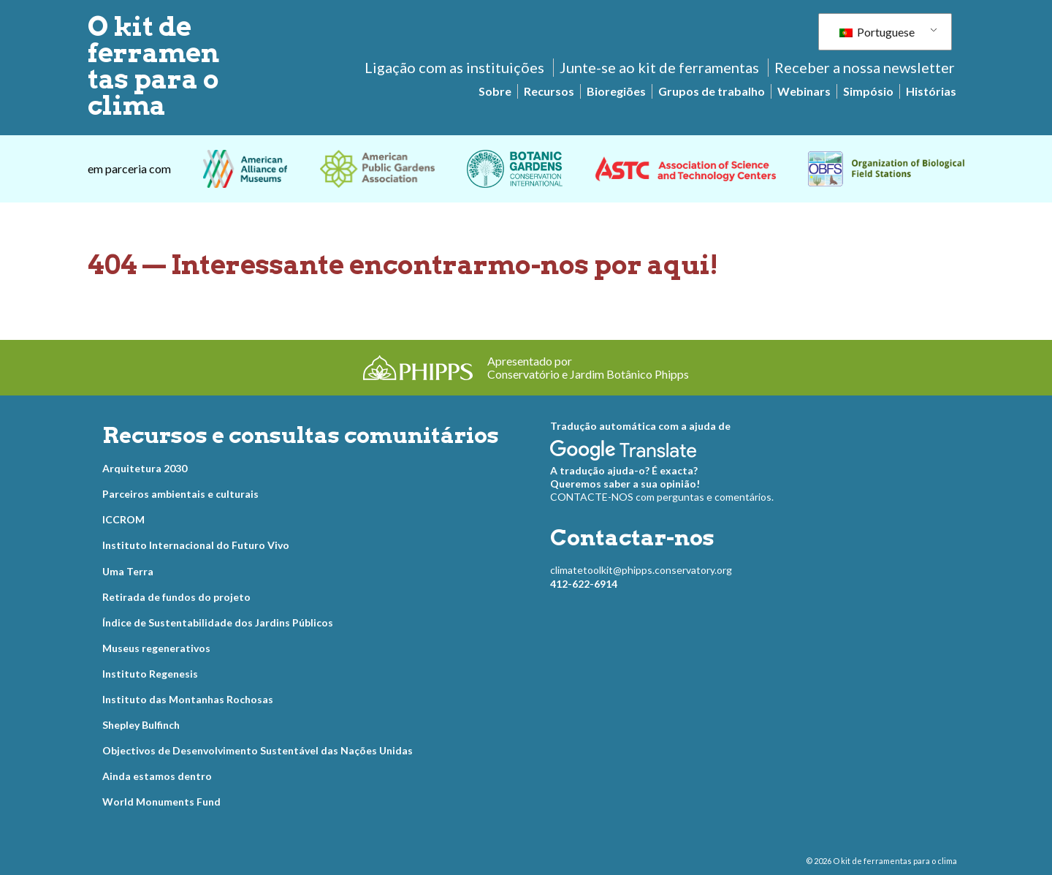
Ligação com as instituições (454, 67)
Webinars (804, 91)
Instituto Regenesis (150, 673)
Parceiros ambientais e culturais (180, 494)
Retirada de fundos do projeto (176, 597)
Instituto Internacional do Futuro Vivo (195, 545)
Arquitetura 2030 (144, 468)
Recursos (549, 91)
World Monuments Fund (161, 801)
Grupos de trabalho (711, 91)
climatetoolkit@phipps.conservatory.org (641, 570)
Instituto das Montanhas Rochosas (187, 699)
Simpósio (868, 91)
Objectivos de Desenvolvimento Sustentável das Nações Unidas (257, 750)
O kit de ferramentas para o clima (153, 65)
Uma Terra (127, 571)
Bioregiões (616, 91)
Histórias (931, 91)
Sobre (495, 91)
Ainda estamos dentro (157, 776)
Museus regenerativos (156, 648)
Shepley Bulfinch (141, 725)
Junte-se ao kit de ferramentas (659, 67)
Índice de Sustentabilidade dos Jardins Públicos (217, 622)
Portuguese (877, 32)
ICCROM (123, 519)
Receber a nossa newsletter (864, 67)
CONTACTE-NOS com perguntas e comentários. (662, 496)
